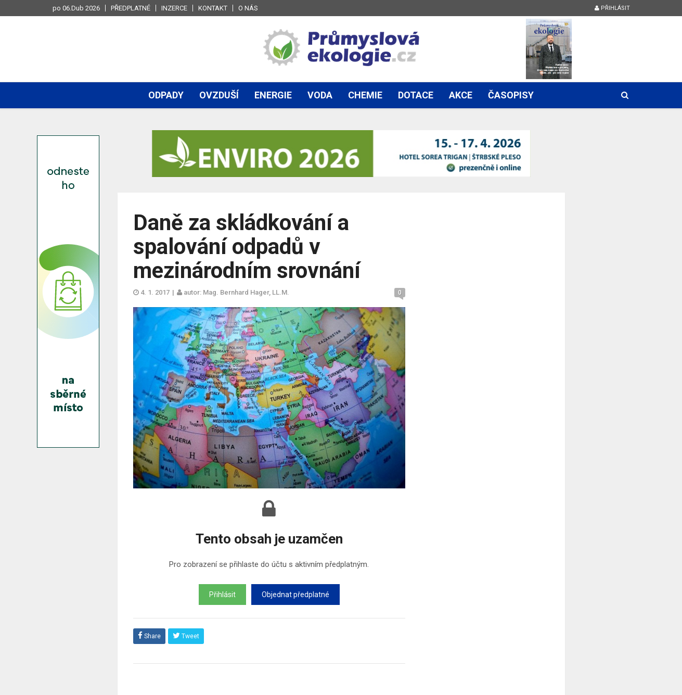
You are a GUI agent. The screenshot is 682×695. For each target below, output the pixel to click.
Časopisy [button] (511, 95)
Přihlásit (612, 8)
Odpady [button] (166, 95)
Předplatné (130, 8)
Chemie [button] (365, 95)
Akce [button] (460, 95)
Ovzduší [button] (219, 95)
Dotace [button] (415, 95)
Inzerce (174, 8)
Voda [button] (319, 95)
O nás (248, 8)
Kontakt (212, 8)
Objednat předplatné (295, 594)
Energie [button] (273, 95)
